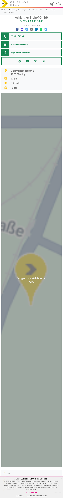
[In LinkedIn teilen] (36, 29)
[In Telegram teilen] (46, 29)
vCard (14, 78)
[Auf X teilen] (26, 29)
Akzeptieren (31, 492)
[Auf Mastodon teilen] (22, 29)
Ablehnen (19, 495)
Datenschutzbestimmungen (37, 495)
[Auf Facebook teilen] (17, 29)
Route (14, 87)
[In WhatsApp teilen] (41, 29)
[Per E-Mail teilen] (31, 29)
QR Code (15, 83)
